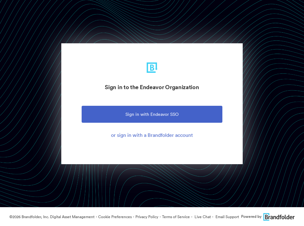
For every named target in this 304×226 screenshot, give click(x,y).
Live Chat (202, 216)
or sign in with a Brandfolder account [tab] (152, 135)
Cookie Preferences (115, 216)
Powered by (268, 216)
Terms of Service (176, 216)
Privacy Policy (146, 216)
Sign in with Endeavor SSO (152, 114)
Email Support (227, 216)
